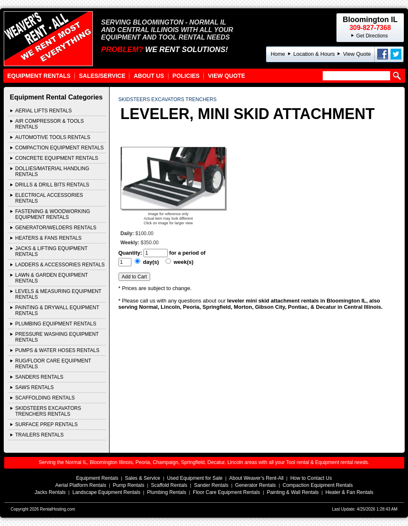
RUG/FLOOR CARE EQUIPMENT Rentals (53, 364)
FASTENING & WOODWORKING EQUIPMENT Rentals (52, 214)
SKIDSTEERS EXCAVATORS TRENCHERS (168, 99)
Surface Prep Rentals (46, 424)
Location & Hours (314, 54)
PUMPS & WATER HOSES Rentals (57, 350)
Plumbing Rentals (166, 492)
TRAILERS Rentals (39, 435)
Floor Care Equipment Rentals (226, 492)
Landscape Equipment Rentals (106, 492)
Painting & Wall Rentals (293, 492)
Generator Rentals (255, 485)
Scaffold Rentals (169, 485)
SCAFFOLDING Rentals (45, 398)
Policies (186, 75)
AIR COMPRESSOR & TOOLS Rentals (49, 124)
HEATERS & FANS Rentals (48, 238)
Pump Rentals (128, 485)
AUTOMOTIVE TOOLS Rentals (53, 137)
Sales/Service (102, 75)
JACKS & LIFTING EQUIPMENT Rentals (51, 251)
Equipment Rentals (39, 75)
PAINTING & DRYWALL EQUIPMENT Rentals (57, 310)
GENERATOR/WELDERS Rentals (55, 228)
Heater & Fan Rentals (349, 492)
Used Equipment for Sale (194, 478)
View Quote (357, 54)
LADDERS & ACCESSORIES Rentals (60, 265)
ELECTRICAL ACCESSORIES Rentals (49, 198)
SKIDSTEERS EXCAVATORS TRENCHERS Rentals (48, 411)
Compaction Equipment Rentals (318, 485)
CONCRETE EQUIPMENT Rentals (57, 158)
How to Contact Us (311, 478)
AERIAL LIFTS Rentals (43, 111)
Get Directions (372, 36)
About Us (149, 75)
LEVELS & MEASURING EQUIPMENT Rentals (58, 294)
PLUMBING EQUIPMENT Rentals (55, 324)
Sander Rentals (211, 485)
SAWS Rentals (34, 387)
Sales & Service (143, 478)
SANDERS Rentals (39, 377)
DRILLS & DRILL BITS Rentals (52, 185)
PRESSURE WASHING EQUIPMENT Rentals (57, 337)
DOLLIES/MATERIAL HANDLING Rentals (52, 171)
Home (278, 54)
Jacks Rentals (50, 492)
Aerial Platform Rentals (80, 485)
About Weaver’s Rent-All (256, 478)
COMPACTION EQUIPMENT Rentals (59, 148)
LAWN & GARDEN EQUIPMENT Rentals (51, 278)
